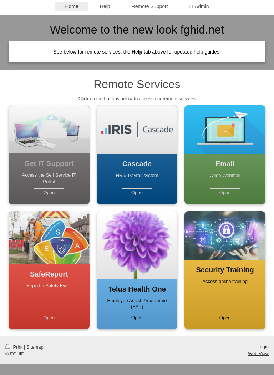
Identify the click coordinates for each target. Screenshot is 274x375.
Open (49, 192)
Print (14, 347)
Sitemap (35, 347)
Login (263, 346)
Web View (258, 353)
